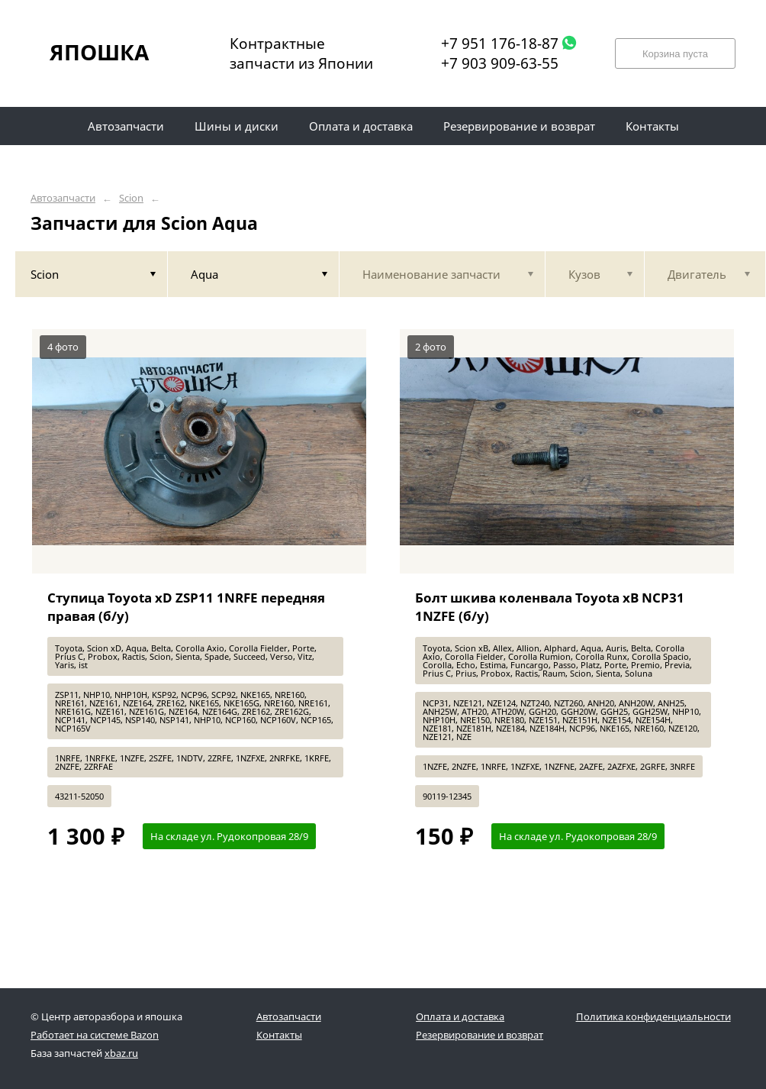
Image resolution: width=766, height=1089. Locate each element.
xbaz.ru (121, 1053)
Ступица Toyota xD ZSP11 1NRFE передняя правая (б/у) (186, 607)
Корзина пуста (675, 54)
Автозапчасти (63, 198)
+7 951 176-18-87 (499, 43)
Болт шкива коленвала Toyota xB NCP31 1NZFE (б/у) (549, 607)
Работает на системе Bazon (95, 1035)
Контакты (279, 1035)
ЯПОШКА (99, 51)
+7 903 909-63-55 (499, 63)
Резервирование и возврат (479, 1035)
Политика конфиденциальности (653, 1016)
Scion (131, 198)
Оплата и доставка (460, 1016)
